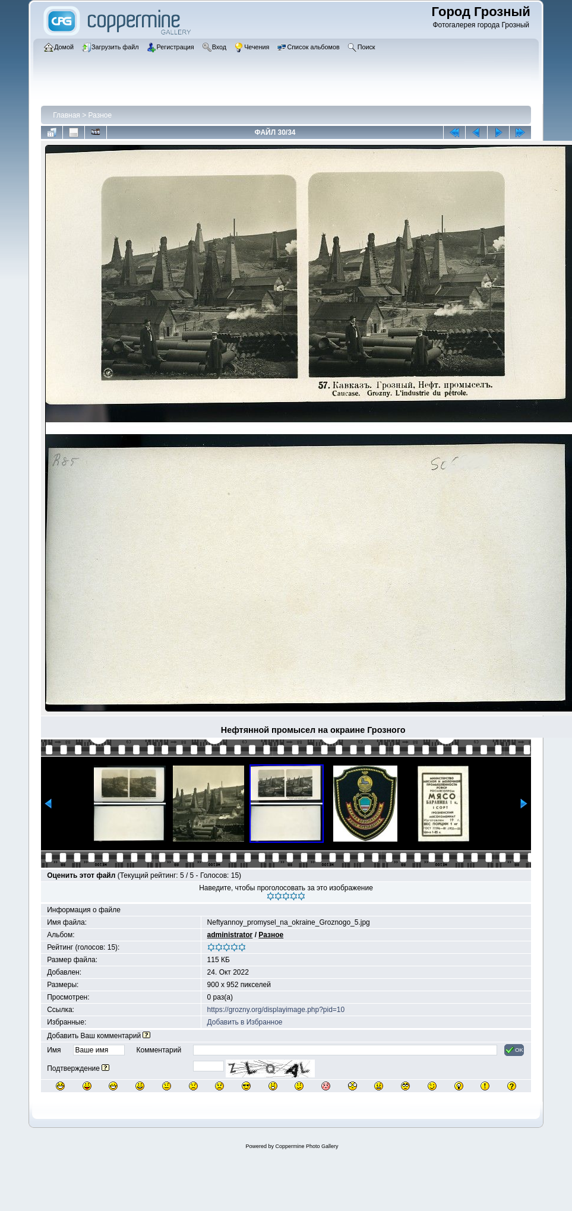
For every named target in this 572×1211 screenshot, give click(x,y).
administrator (230, 935)
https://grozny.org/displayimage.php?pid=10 (276, 1010)
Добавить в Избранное (245, 1022)
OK (514, 1050)
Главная (66, 115)
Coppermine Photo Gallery (306, 1146)
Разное (100, 115)
